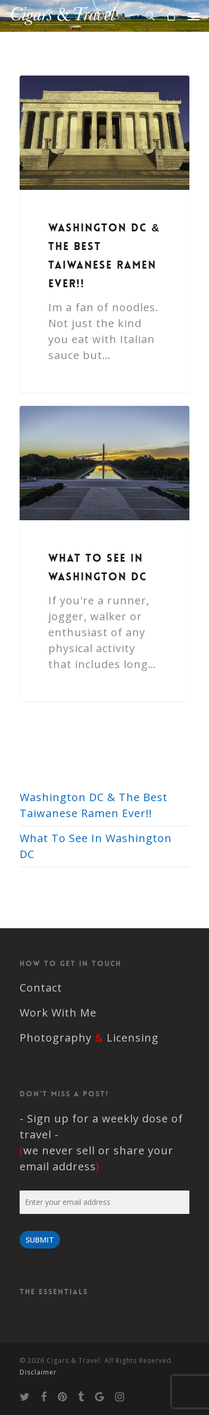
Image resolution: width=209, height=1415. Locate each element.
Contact (41, 987)
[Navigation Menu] (193, 16)
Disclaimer (38, 1372)
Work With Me (58, 1012)
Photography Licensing (89, 1037)
